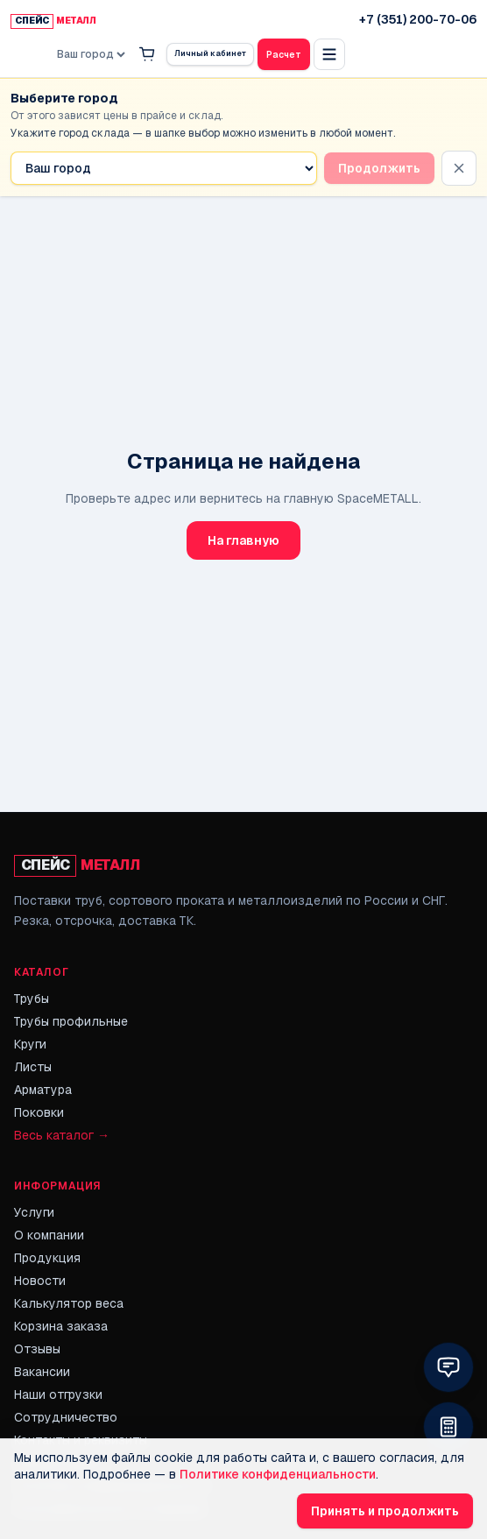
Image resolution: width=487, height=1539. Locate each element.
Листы (33, 1067)
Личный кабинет (210, 53)
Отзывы (37, 1349)
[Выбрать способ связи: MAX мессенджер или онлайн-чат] (448, 1367)
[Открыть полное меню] (329, 54)
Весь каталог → (61, 1135)
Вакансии (42, 1372)
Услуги (34, 1212)
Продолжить (379, 168)
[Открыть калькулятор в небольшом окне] (448, 1426)
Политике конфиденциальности (278, 1474)
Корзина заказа (61, 1326)
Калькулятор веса (69, 1303)
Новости (40, 1280)
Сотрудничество (65, 1417)
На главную (243, 540)
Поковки (39, 1112)
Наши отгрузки (58, 1394)
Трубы (31, 998)
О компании (49, 1235)
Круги (30, 1044)
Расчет (283, 54)
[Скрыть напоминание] (458, 168)
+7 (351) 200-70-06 (417, 19)
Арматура (43, 1090)
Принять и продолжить (385, 1511)
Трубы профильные (71, 1021)
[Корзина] (147, 54)
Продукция (47, 1258)
